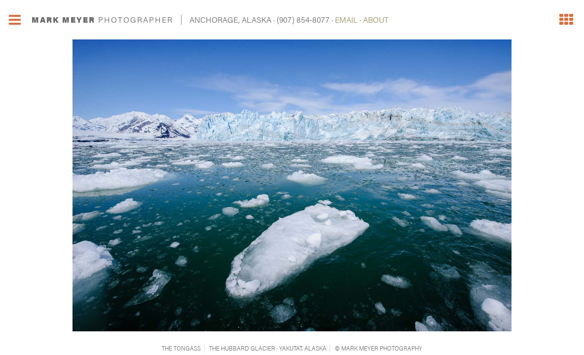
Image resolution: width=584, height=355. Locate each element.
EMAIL (346, 19)
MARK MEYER (102, 19)
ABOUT (376, 19)
